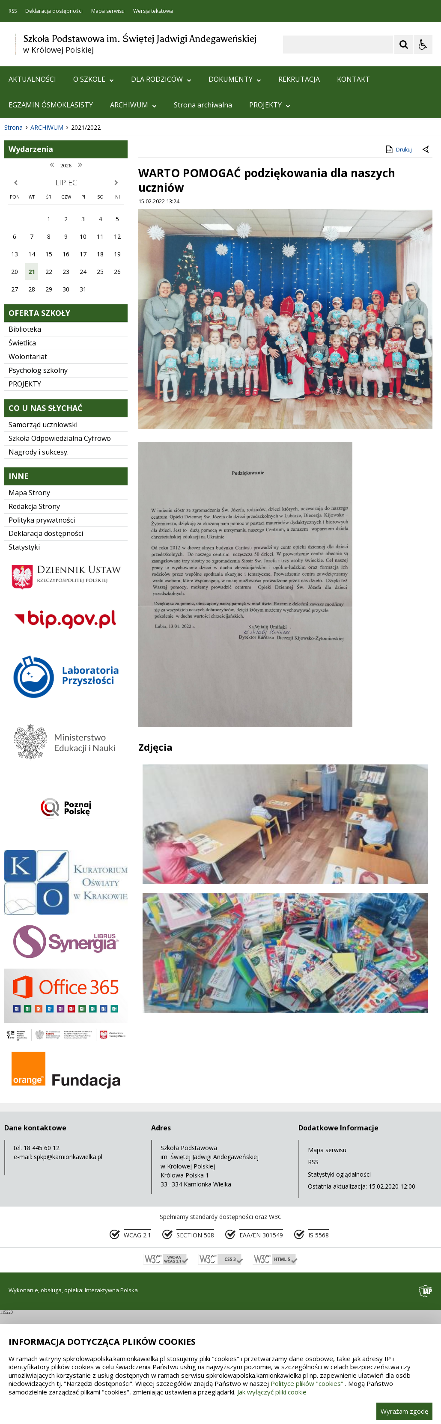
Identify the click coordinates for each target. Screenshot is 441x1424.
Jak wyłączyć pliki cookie (272, 1392)
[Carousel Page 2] (91, 212)
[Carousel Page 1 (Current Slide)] (83, 212)
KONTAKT (353, 79)
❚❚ (17, 211)
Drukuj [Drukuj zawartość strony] (398, 259)
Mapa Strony (29, 602)
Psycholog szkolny (38, 480)
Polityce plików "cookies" (307, 1383)
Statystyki (24, 657)
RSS (13, 11)
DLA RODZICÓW (161, 79)
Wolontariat (28, 466)
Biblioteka (25, 439)
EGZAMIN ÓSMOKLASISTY (51, 105)
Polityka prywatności (42, 630)
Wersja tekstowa (153, 11)
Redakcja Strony (34, 616)
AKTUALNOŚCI (32, 79)
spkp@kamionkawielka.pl (68, 1267)
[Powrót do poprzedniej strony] (426, 260)
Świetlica (22, 453)
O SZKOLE (93, 79)
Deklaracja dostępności (54, 11)
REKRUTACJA (299, 79)
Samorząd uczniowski (43, 534)
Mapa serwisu (108, 11)
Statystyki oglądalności (339, 1284)
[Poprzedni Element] (40, 212)
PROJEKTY (269, 105)
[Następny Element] (62, 212)
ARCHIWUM (133, 105)
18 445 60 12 (42, 1258)
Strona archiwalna (203, 105)
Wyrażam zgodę (404, 1411)
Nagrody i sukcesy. (39, 562)
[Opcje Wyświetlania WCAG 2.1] (423, 44)
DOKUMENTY (235, 79)
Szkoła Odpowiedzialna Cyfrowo (60, 548)
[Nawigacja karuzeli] (51, 212)
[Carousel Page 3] (99, 212)
